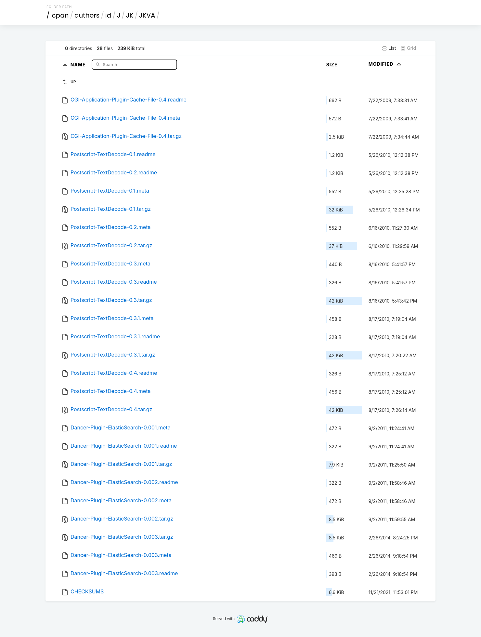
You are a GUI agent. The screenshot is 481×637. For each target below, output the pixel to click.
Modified (386, 64)
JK (130, 15)
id (108, 15)
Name (79, 64)
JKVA (147, 15)
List (389, 48)
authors (86, 15)
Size (332, 64)
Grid (408, 48)
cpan (60, 15)
